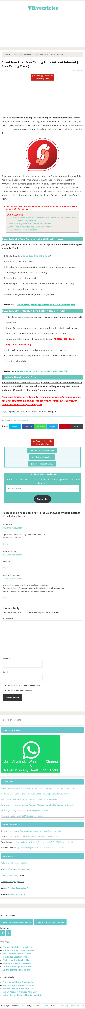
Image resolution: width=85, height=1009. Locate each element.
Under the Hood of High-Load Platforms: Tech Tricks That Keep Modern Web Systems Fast (38, 788)
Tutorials (14, 420)
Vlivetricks (42, 7)
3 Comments (79, 70)
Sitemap (80, 1005)
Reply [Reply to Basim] (5, 544)
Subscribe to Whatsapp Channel (17, 922)
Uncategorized (23, 420)
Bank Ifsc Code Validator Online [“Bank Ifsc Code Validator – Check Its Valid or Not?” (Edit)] (18, 985)
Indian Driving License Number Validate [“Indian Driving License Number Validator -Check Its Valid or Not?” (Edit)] (22, 995)
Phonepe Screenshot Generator (16, 863)
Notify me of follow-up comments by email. (23, 686)
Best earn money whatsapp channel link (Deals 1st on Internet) (34, 836)
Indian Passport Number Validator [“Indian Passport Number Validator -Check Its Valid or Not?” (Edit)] (20, 991)
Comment (8, 619)
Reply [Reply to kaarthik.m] (5, 567)
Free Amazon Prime (11, 875)
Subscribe (42, 499)
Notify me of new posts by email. (18, 691)
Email (6, 672)
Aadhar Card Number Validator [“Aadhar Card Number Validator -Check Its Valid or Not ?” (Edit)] (18, 988)
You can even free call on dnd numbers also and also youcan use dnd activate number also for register (47, 219)
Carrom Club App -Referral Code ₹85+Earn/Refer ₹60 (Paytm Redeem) (44, 842)
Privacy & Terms (69, 1005)
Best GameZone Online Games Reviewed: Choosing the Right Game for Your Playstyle (36, 794)
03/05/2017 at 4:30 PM (12, 555)
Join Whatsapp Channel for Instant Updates (42, 77)
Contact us (56, 1005)
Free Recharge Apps (11, 881)
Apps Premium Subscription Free (17, 888)
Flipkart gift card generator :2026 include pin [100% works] (25, 810)
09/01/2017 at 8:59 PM (12, 528)
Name (6, 658)
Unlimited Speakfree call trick (25, 230)
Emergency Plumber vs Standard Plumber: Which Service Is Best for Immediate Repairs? (37, 805)
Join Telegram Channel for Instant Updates (43, 442)
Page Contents (15, 214)
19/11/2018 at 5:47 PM (12, 578)
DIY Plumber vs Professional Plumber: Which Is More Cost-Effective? (29, 799)
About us (47, 1005)
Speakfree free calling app (36, 256)
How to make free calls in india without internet (30, 223)
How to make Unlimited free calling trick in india (30, 226)
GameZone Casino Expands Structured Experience (22, 816)
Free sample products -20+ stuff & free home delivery (42, 831)
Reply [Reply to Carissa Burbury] (5, 597)
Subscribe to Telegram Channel (50, 922)
